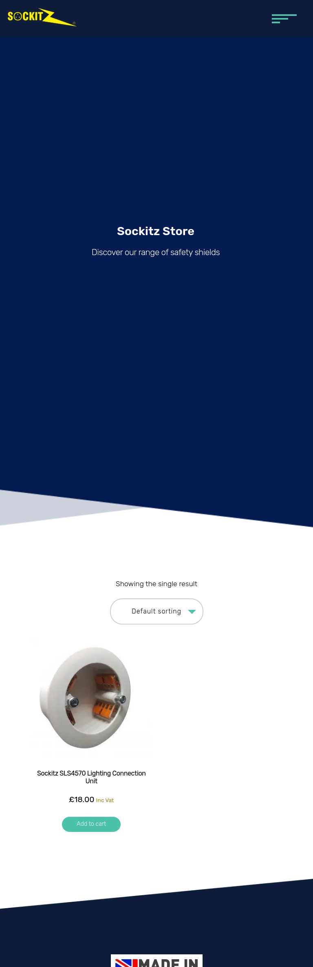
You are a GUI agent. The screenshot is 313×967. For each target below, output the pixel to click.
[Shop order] (156, 611)
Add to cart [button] (91, 823)
